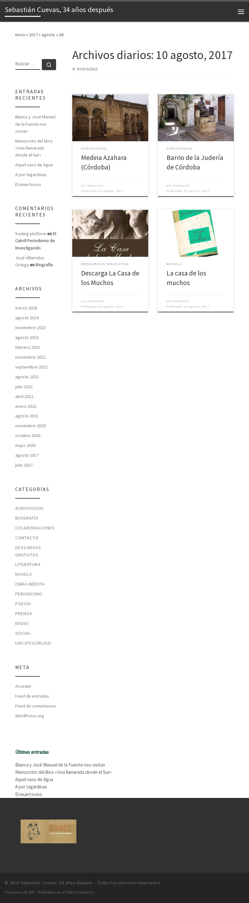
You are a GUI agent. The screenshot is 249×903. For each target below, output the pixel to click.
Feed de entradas (32, 696)
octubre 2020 (27, 435)
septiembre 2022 (31, 367)
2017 (33, 34)
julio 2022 (24, 386)
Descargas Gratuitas (28, 551)
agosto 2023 (27, 337)
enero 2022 (25, 406)
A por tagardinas (31, 174)
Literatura (28, 564)
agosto (48, 34)
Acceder (23, 686)
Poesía (23, 604)
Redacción (95, 185)
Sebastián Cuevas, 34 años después (57, 883)
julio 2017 (24, 465)
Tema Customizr (80, 892)
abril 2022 (24, 396)
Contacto (27, 538)
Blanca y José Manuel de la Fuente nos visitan (35, 124)
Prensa (23, 613)
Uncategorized (33, 643)
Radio (22, 623)
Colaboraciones (35, 528)
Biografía (44, 265)
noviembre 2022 (30, 357)
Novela (23, 574)
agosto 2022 (27, 377)
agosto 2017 (27, 455)
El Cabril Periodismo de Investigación (35, 240)
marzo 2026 (26, 308)
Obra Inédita (30, 584)
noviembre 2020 (30, 425)
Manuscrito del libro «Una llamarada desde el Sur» (34, 148)
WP (31, 892)
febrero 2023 (27, 347)
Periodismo (28, 594)
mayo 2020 (25, 445)
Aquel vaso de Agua (34, 165)
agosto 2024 (27, 318)
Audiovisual (29, 508)
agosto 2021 (27, 416)
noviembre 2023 (30, 327)
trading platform (30, 233)
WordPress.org (29, 716)
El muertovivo (28, 184)
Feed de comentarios (35, 706)
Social (23, 633)
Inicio (20, 34)
